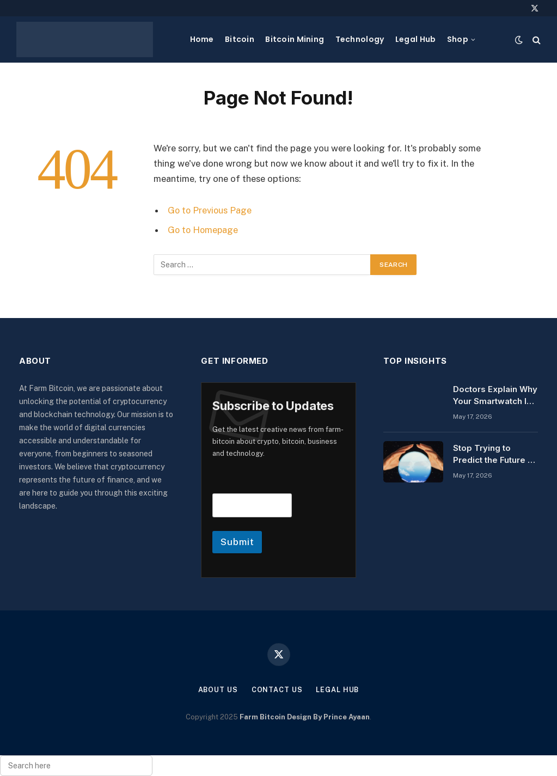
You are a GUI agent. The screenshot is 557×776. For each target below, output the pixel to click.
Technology (359, 39)
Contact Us (276, 690)
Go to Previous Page (210, 210)
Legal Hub (415, 39)
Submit (237, 541)
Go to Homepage (204, 229)
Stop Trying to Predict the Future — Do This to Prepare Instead (494, 454)
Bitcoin (239, 39)
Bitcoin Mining (294, 39)
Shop (457, 39)
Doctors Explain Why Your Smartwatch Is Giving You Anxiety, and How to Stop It (495, 395)
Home (202, 39)
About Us (217, 690)
